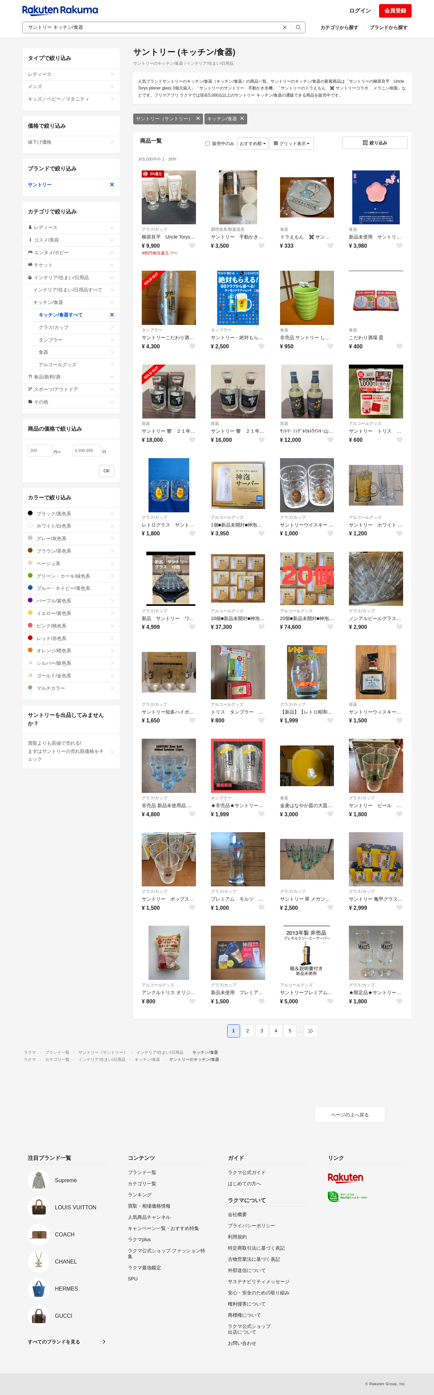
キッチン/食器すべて (76, 314)
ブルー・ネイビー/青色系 (71, 588)
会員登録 (395, 11)
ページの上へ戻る (350, 1114)
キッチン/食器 (225, 118)
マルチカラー (71, 688)
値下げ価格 (71, 142)
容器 (146, 423)
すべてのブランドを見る (54, 1342)
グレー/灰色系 (71, 538)
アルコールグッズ (365, 423)
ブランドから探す (389, 27)
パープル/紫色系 (71, 600)
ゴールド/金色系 (71, 675)
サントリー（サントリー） (168, 118)
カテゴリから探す (339, 27)
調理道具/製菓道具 (227, 229)
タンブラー (152, 330)
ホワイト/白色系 (71, 526)
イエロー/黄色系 (71, 613)
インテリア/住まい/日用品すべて (73, 289)
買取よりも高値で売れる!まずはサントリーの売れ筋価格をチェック (71, 751)
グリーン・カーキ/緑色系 (71, 576)
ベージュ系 (71, 563)
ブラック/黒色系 (71, 513)
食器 (284, 229)
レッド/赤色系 (71, 638)
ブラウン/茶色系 (71, 551)
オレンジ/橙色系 (71, 650)
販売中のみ (219, 143)
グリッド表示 (292, 143)
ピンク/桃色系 (71, 626)
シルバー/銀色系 (71, 663)
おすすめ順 (253, 143)
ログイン (360, 11)
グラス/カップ (154, 229)
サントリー (71, 184)
